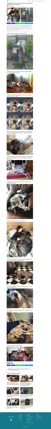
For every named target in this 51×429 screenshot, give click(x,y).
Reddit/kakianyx (8, 257)
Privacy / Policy (38, 416)
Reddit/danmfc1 (8, 180)
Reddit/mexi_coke (8, 219)
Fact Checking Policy (30, 416)
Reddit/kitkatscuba (9, 361)
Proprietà (28, 420)
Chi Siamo (20, 416)
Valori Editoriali (29, 419)
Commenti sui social (30, 422)
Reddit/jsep (8, 93)
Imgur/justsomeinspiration (9, 284)
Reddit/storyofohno (9, 308)
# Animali (8, 363)
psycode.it (20, 419)
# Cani (12, 363)
